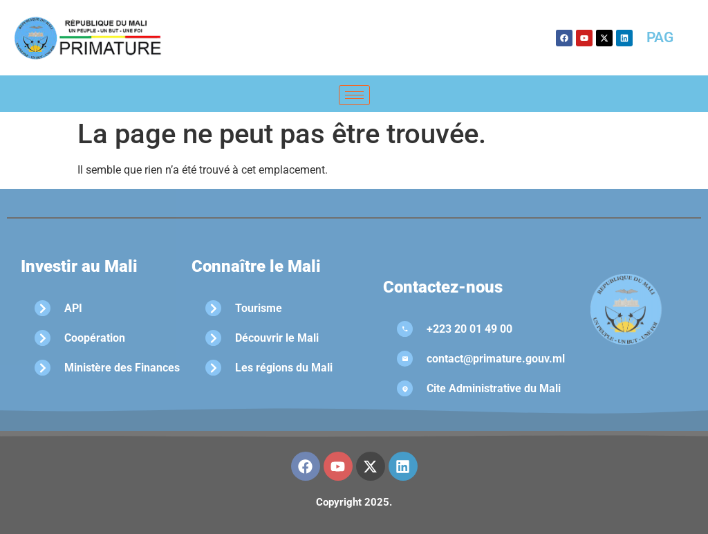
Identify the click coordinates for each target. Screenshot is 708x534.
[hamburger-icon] (354, 95)
